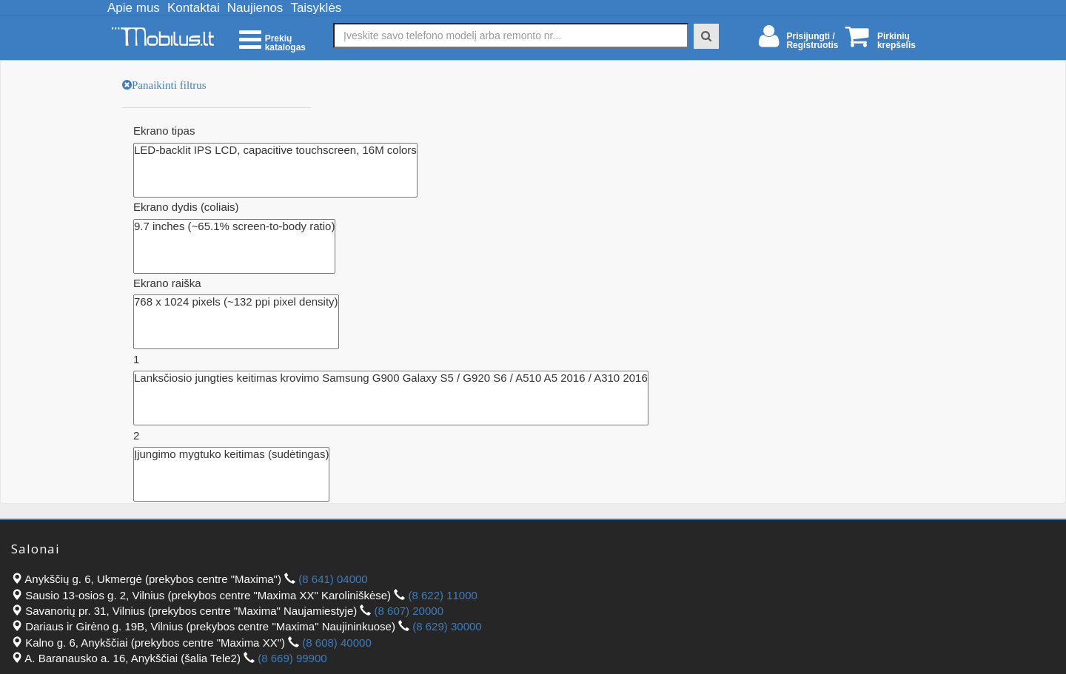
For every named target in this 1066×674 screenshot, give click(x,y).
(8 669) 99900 (292, 658)
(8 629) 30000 (446, 626)
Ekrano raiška (167, 283)
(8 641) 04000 (332, 579)
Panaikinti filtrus (169, 84)
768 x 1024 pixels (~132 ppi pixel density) (236, 302)
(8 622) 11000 (442, 595)
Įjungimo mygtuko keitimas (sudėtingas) (231, 454)
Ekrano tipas (164, 130)
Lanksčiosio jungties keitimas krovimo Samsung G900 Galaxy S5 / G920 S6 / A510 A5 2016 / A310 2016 (391, 378)
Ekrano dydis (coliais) (186, 206)
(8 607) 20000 (409, 610)
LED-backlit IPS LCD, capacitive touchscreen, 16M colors (275, 150)
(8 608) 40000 (336, 642)
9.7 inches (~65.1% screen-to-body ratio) (234, 226)
